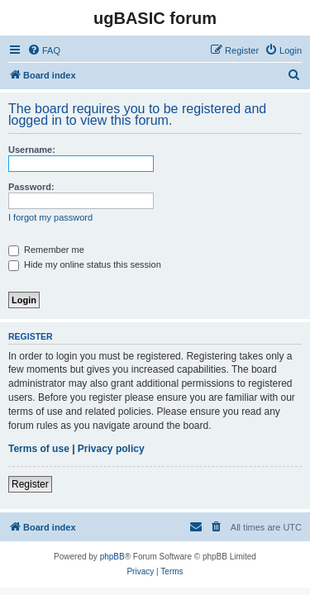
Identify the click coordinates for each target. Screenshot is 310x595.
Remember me (46, 250)
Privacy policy (111, 449)
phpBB (112, 556)
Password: (31, 187)
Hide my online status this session (84, 264)
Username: (31, 150)
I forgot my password (50, 217)
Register (30, 484)
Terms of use (38, 449)
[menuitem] (43, 50)
